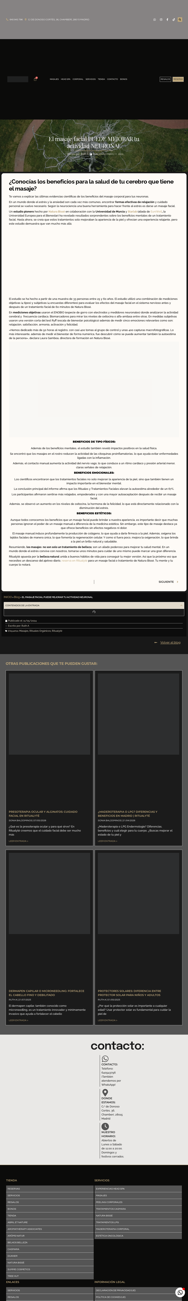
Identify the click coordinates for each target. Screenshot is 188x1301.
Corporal (78, 79)
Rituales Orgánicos (40, 630)
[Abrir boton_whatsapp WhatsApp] (180, 1292)
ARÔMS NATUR (16, 1236)
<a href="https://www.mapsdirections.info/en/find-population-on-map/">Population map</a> (42, 1094)
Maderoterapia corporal (112, 1229)
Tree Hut (13, 1276)
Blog (17, 597)
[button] (180, 19)
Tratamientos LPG (107, 1222)
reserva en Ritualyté (74, 560)
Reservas (14, 1189)
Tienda (101, 79)
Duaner (12, 1256)
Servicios (91, 79)
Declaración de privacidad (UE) (116, 1290)
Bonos (123, 79)
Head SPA (65, 79)
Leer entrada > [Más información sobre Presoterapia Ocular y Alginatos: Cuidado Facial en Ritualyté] (18, 841)
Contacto (112, 79)
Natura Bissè (16, 1262)
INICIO (8, 597)
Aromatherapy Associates (25, 1229)
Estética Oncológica (109, 1236)
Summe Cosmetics (19, 1269)
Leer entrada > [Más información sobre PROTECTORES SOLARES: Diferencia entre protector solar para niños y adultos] (107, 1020)
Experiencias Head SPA (110, 1189)
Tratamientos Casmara (111, 1209)
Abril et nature (18, 1222)
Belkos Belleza (17, 1242)
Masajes (54, 79)
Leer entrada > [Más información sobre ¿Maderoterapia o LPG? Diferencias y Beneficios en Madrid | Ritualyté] (107, 841)
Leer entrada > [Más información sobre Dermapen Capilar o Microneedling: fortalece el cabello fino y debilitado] (18, 1020)
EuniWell (156, 211)
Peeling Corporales (109, 1202)
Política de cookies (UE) (111, 1297)
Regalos (13, 1202)
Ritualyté (57, 630)
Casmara (13, 1249)
